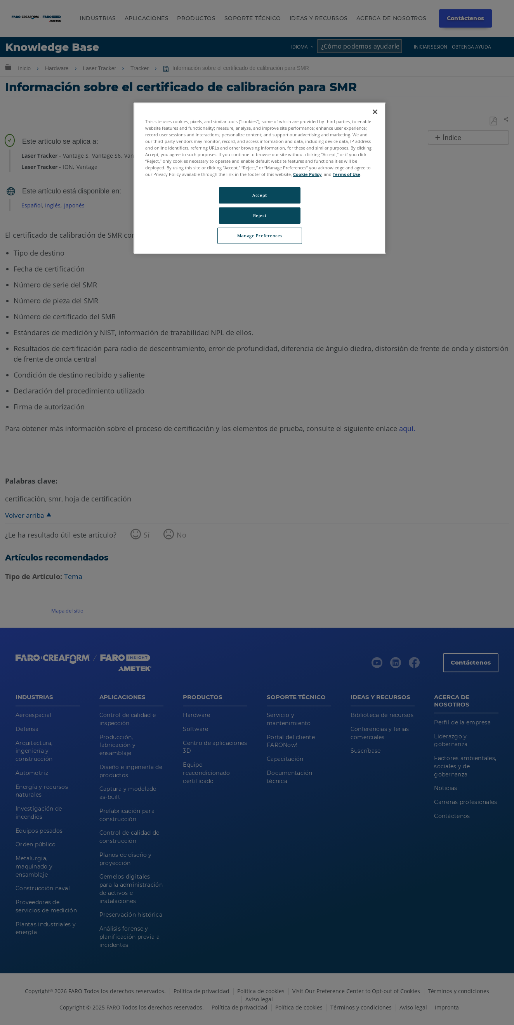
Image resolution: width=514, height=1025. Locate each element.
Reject (259, 215)
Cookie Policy (307, 174)
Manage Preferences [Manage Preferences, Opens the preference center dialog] (259, 235)
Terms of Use (346, 174)
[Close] (375, 111)
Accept (259, 195)
